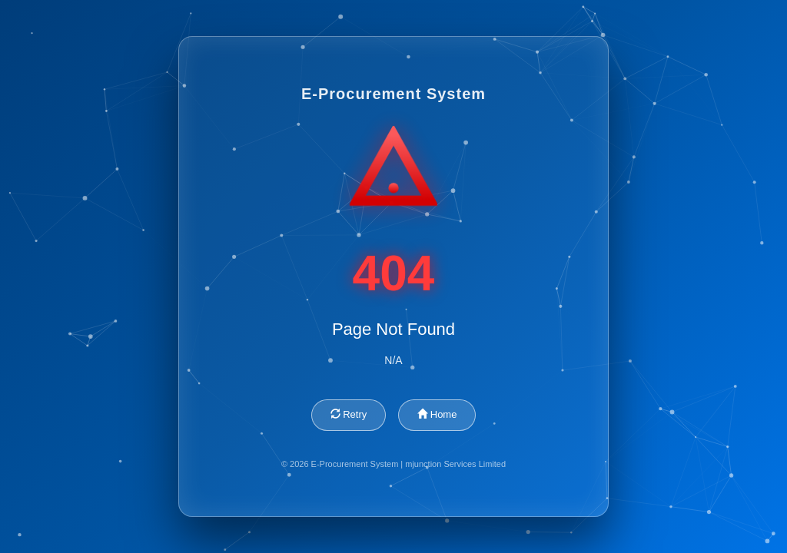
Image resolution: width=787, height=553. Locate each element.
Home (437, 414)
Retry (348, 414)
